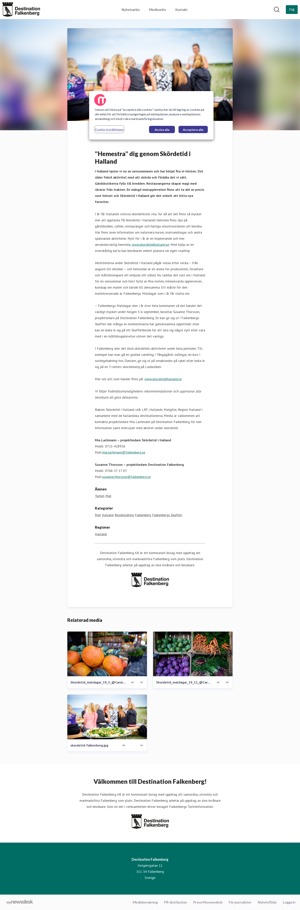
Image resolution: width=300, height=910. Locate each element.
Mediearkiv (157, 9)
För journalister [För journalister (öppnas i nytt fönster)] (240, 902)
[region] (151, 115)
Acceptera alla (193, 129)
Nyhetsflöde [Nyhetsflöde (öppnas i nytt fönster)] (267, 902)
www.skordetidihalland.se (150, 245)
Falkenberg (143, 515)
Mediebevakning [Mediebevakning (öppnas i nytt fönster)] (145, 902)
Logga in (289, 902)
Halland (108, 515)
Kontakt (181, 9)
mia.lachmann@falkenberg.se (123, 452)
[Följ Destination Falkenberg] (292, 9)
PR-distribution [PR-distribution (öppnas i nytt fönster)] (175, 902)
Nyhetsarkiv (130, 9)
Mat (108, 496)
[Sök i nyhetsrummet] (277, 9)
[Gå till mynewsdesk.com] (20, 902)
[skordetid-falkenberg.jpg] (107, 717)
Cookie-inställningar (109, 129)
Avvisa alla (162, 129)
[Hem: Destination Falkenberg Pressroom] (21, 9)
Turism (99, 496)
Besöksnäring (124, 515)
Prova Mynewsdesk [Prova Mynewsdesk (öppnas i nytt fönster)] (208, 902)
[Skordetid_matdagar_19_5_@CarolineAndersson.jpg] (107, 654)
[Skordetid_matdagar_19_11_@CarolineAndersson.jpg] (193, 654)
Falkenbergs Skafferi (167, 515)
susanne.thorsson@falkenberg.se (126, 477)
